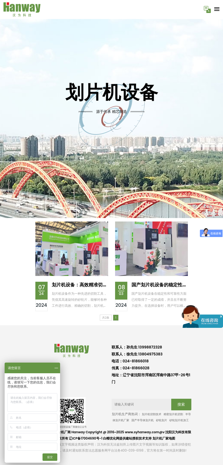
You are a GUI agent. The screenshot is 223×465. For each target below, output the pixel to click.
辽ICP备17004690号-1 (85, 438)
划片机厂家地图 (164, 438)
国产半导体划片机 (142, 420)
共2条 (105, 317)
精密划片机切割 (173, 414)
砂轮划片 (161, 420)
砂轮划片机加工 (179, 420)
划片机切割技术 (151, 414)
